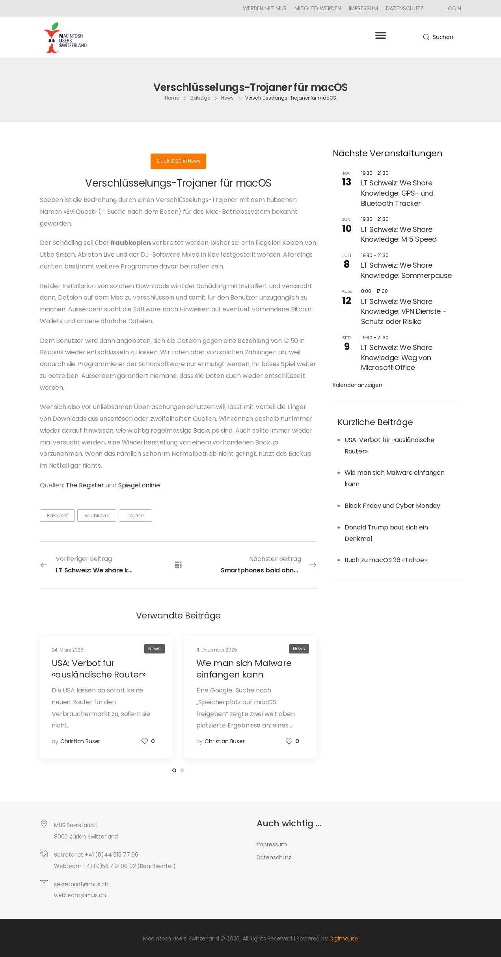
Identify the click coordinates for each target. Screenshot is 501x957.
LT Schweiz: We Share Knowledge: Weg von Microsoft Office (396, 357)
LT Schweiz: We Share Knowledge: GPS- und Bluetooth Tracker (397, 193)
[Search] (438, 37)
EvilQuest (57, 515)
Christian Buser (80, 741)
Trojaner (135, 515)
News (194, 160)
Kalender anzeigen (357, 385)
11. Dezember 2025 (216, 649)
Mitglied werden (317, 8)
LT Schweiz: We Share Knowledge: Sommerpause (406, 270)
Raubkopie (97, 515)
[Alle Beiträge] (178, 564)
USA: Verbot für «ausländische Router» (98, 669)
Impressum (363, 8)
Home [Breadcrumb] (172, 97)
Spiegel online (139, 485)
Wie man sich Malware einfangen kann (244, 669)
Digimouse (344, 938)
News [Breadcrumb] (227, 97)
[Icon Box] (450, 8)
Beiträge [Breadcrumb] (200, 97)
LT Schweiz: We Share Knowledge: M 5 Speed (399, 234)
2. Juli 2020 (169, 160)
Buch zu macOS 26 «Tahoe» (386, 560)
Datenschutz (405, 8)
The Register (85, 485)
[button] (380, 35)
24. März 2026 (68, 649)
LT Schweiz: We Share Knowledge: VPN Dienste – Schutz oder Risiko (404, 311)
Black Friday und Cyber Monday (392, 505)
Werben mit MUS (265, 8)
